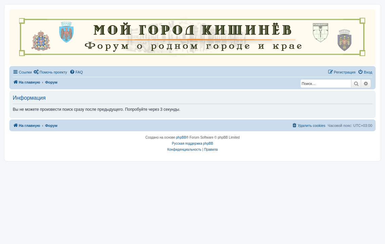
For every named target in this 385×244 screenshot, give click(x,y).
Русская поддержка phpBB (192, 143)
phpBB (181, 137)
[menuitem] (50, 72)
